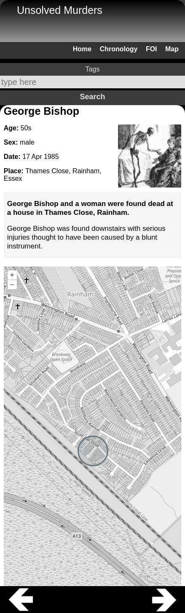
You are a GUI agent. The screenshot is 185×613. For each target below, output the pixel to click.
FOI (151, 49)
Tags (93, 69)
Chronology (119, 49)
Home (82, 49)
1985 (51, 156)
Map (172, 49)
